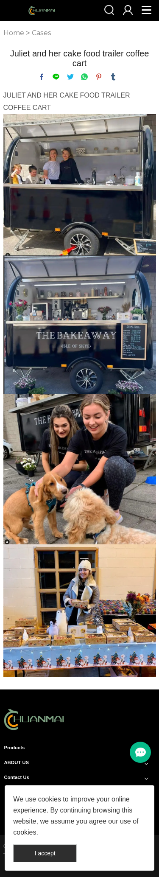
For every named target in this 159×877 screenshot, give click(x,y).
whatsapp (84, 77)
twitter (70, 77)
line (56, 77)
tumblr (113, 77)
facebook (41, 77)
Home (13, 32)
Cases (41, 32)
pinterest (99, 77)
